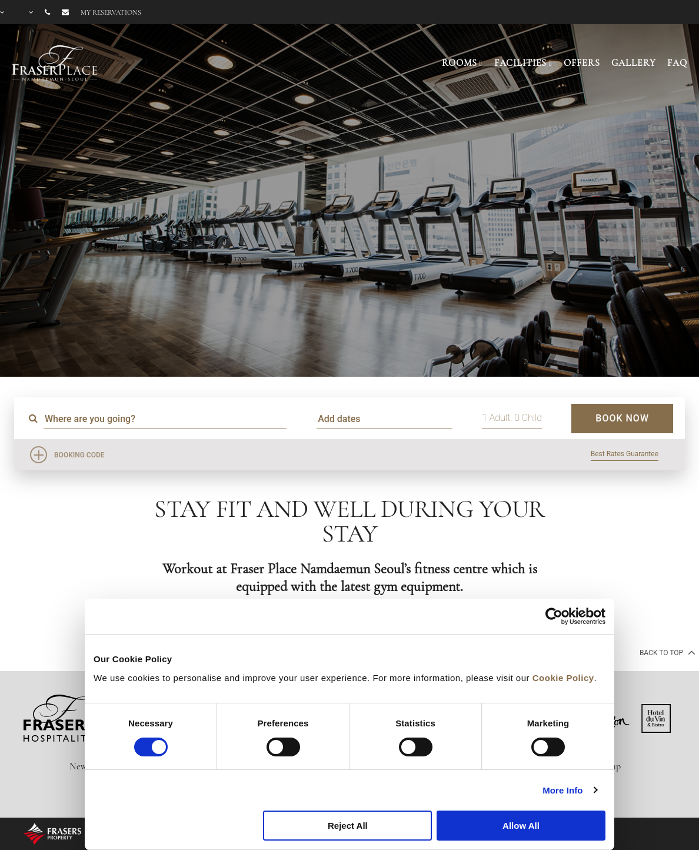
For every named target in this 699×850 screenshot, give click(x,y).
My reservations (111, 12)
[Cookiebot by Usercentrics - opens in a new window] (553, 616)
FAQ (677, 63)
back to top (666, 652)
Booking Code (79, 455)
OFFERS (582, 63)
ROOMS (459, 63)
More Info (562, 790)
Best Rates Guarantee (624, 454)
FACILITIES (520, 63)
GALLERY (633, 63)
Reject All (348, 826)
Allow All (521, 826)
